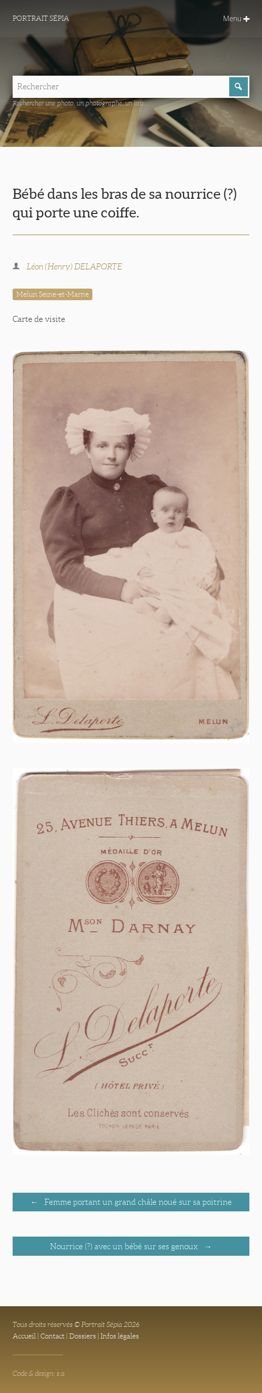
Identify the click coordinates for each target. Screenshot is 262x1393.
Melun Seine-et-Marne (52, 294)
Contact (52, 1336)
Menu (236, 18)
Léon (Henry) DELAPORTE (74, 266)
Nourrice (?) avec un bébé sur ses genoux (125, 1246)
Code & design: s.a (39, 1373)
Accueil (24, 1336)
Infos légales (119, 1336)
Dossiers (82, 1336)
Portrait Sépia (41, 18)
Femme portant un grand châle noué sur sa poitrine (137, 1202)
